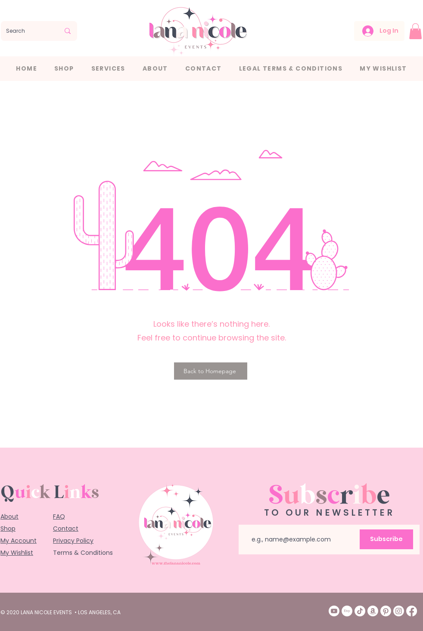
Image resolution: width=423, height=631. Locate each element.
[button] (415, 31)
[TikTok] (360, 611)
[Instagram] (398, 611)
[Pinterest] (385, 611)
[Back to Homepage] (210, 371)
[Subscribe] (386, 539)
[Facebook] (411, 611)
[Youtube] (334, 611)
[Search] (26, 31)
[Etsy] (347, 611)
